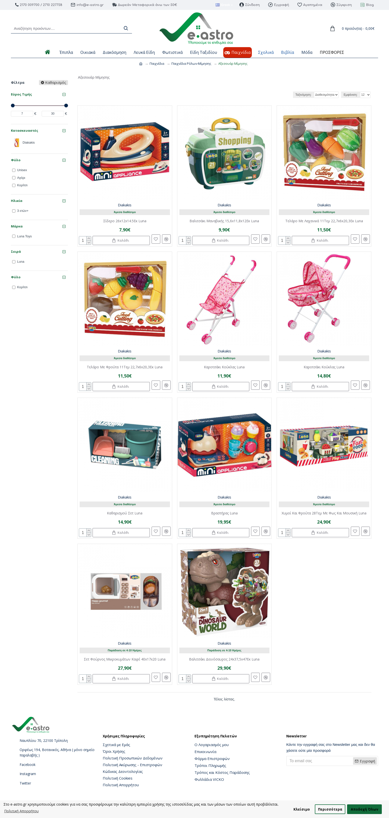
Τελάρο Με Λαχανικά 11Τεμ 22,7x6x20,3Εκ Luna (324, 221)
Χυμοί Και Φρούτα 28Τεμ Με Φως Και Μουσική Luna (324, 513)
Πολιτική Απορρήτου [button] (21, 811)
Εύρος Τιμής (21, 94)
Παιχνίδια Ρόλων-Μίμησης (191, 63)
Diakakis (124, 204)
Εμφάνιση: (350, 94)
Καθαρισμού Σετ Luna (124, 513)
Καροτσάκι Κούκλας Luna (224, 367)
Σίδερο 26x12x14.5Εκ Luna (124, 221)
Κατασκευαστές (24, 130)
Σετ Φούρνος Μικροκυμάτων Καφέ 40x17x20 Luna (124, 659)
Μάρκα (17, 226)
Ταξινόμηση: (292, 94)
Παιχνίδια (157, 63)
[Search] (126, 28)
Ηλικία (16, 200)
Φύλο (16, 160)
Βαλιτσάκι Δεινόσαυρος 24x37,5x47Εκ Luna (224, 659)
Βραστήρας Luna (224, 513)
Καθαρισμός (55, 82)
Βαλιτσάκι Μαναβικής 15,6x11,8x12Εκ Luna (224, 221)
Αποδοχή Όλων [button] (364, 809)
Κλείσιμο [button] (301, 809)
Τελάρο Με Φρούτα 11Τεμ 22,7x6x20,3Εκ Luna (124, 367)
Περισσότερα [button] (330, 809)
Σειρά (16, 251)
